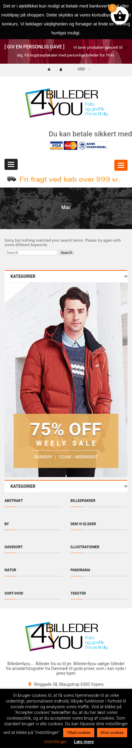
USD (81, 69)
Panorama (80, 570)
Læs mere (84, 741)
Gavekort (13, 547)
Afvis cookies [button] (112, 732)
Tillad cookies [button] (79, 732)
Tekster (78, 593)
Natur (10, 570)
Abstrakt (13, 501)
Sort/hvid (13, 593)
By (6, 524)
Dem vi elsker (83, 524)
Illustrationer (85, 547)
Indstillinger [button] (55, 741)
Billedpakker (83, 501)
